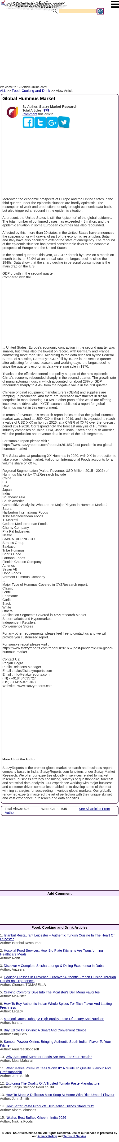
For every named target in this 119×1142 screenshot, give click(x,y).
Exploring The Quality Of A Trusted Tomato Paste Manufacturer (53, 1083)
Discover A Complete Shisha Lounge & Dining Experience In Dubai (54, 966)
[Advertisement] (59, 50)
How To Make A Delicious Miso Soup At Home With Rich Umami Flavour (60, 1095)
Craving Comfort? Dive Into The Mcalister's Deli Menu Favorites (52, 992)
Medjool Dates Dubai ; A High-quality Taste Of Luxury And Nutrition (54, 1019)
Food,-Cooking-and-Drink (31, 91)
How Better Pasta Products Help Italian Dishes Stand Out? (50, 1106)
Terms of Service (74, 1136)
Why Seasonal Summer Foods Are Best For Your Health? (49, 1057)
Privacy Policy (47, 1136)
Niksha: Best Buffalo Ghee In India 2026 (36, 1117)
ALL (3, 91)
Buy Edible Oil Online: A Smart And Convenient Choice (45, 1030)
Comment (29, 114)
